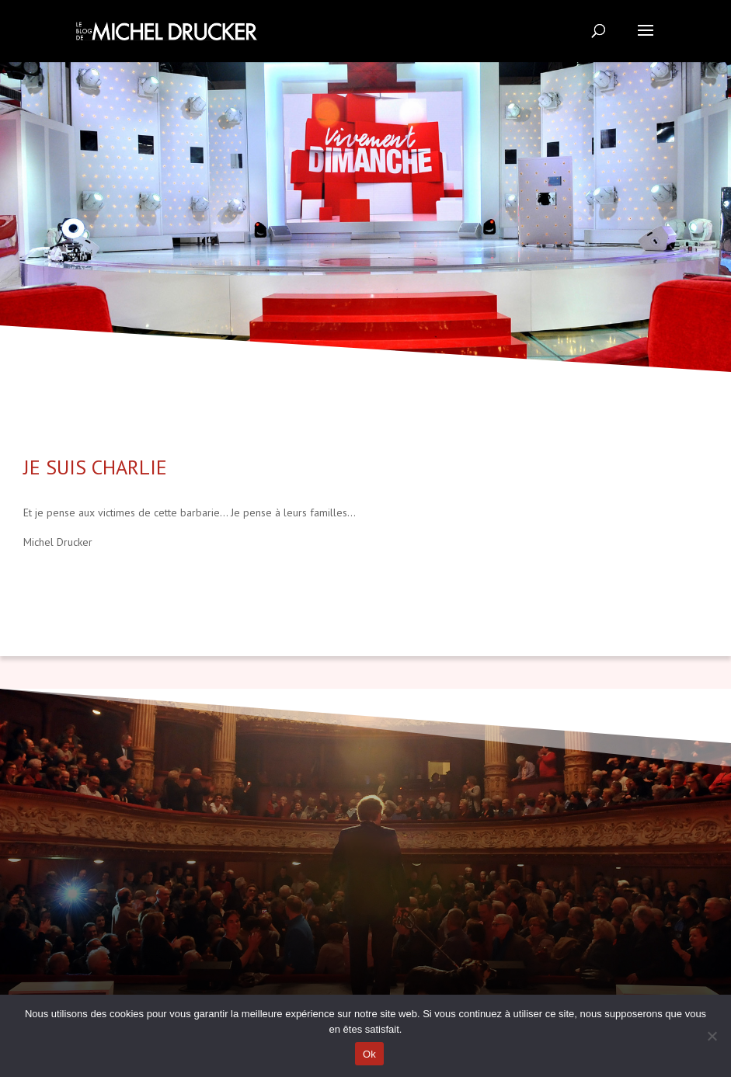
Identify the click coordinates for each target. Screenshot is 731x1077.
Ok (369, 1054)
